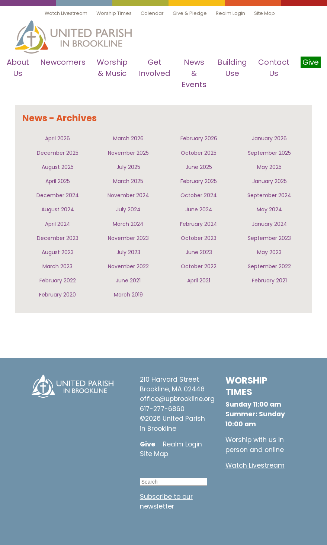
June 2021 (128, 280)
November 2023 (128, 238)
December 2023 (57, 238)
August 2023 (58, 252)
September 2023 (269, 238)
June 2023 (199, 252)
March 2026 (128, 138)
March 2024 (128, 224)
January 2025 (269, 181)
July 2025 (128, 167)
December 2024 (57, 195)
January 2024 (269, 224)
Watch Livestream (66, 13)
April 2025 (57, 181)
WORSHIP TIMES (246, 386)
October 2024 (198, 195)
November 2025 (128, 153)
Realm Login (230, 13)
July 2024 (128, 209)
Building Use (232, 67)
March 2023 (57, 266)
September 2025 (269, 153)
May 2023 (269, 252)
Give (148, 444)
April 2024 (57, 224)
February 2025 (198, 181)
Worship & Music (112, 67)
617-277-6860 (162, 408)
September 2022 (269, 266)
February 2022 (57, 280)
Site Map (264, 13)
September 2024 (269, 195)
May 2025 (269, 167)
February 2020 (57, 294)
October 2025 (199, 153)
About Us (18, 67)
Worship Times (114, 13)
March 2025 (128, 181)
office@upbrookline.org (177, 398)
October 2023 (199, 238)
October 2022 (199, 266)
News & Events (194, 73)
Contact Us (273, 67)
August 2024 (57, 209)
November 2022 (128, 266)
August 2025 (58, 167)
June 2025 (199, 167)
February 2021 (269, 280)
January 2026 (269, 138)
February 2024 (198, 224)
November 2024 (128, 195)
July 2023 (128, 252)
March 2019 (128, 294)
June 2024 (198, 209)
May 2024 (269, 209)
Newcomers (63, 62)
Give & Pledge (190, 13)
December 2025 (57, 153)
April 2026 (57, 138)
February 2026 (198, 138)
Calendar (152, 13)
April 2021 (198, 280)
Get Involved (154, 67)
